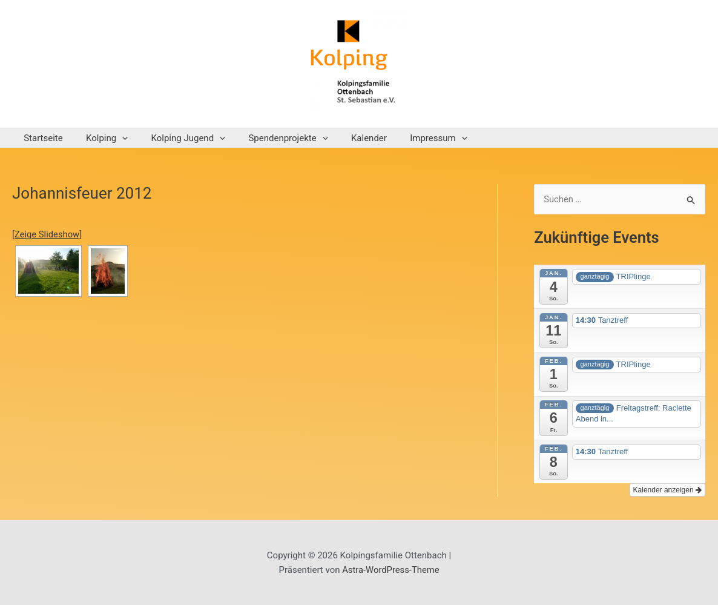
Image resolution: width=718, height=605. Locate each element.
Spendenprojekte (270, 138)
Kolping (99, 138)
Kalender (346, 138)
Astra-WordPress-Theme (390, 569)
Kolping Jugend (176, 138)
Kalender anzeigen (667, 490)
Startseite (41, 138)
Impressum (410, 138)
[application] (114, 138)
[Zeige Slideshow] (47, 234)
